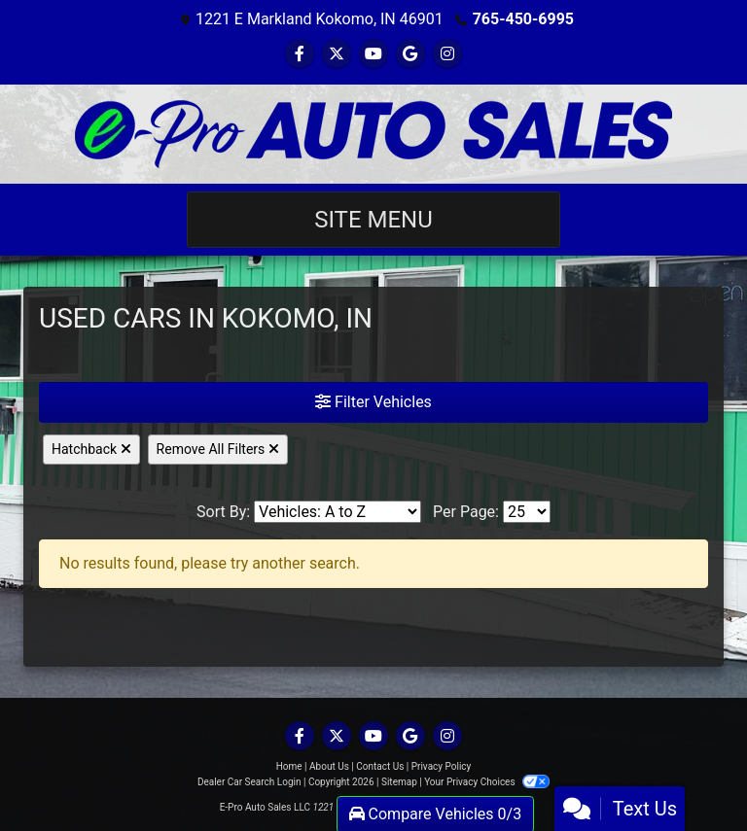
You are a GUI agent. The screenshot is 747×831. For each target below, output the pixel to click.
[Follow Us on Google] (410, 54)
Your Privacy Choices (487, 782)
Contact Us (380, 766)
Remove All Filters (218, 449)
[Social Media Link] (447, 54)
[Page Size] (527, 512)
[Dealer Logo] (373, 134)
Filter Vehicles (373, 402)
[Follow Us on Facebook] (299, 54)
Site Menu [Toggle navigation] (373, 219)
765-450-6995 (523, 19)
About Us (329, 766)
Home (289, 766)
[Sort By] (337, 512)
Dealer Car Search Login (249, 782)
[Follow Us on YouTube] (373, 54)
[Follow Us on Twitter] (336, 54)
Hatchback (91, 449)
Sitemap (399, 782)
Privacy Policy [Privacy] (441, 766)
